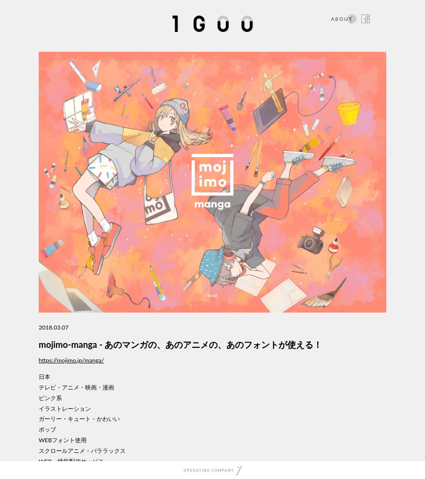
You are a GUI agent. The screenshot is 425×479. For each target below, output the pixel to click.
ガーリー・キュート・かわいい (79, 418)
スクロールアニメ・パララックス (82, 450)
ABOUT (341, 19)
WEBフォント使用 (63, 440)
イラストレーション (65, 408)
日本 (44, 376)
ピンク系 (50, 398)
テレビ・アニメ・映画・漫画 (76, 387)
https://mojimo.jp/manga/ (71, 360)
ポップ (47, 429)
